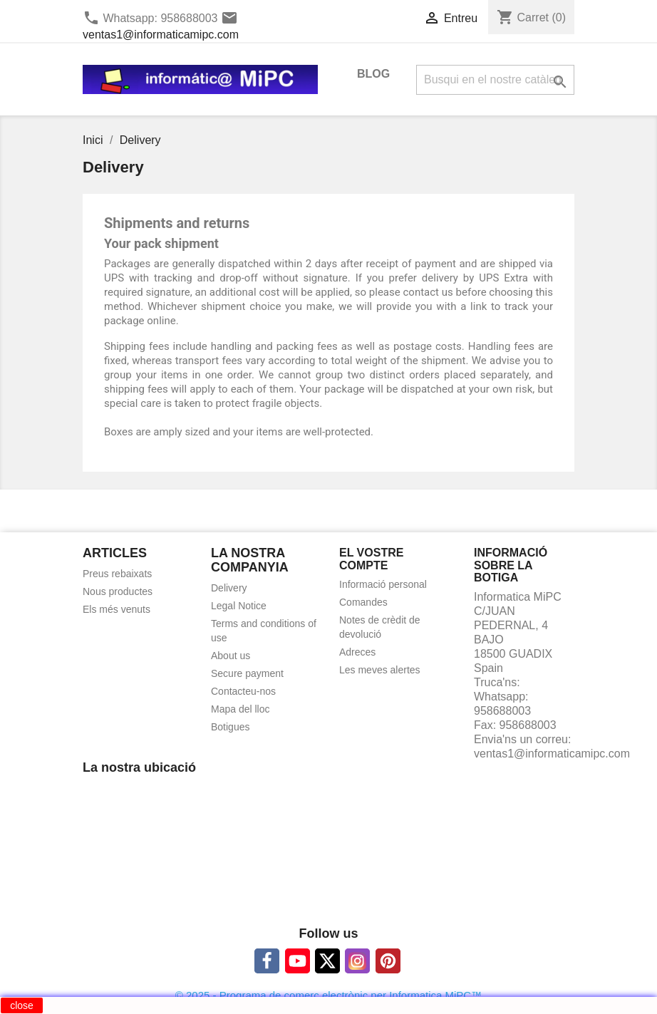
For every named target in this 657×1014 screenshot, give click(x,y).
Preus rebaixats (117, 573)
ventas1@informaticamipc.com (161, 35)
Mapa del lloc (240, 709)
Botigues (230, 727)
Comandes (363, 602)
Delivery (229, 588)
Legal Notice (239, 605)
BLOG (373, 74)
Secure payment (247, 673)
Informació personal (383, 584)
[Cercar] (495, 80)
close (21, 1005)
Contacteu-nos (243, 691)
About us (230, 655)
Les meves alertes (379, 670)
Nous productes (117, 591)
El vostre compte (371, 559)
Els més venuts (116, 609)
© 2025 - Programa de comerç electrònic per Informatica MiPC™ (328, 995)
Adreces (357, 652)
